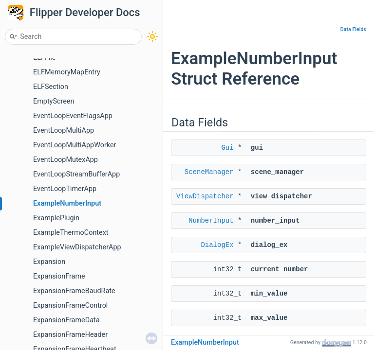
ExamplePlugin (56, 218)
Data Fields (353, 29)
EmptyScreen (53, 101)
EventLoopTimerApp (64, 189)
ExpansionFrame (59, 276)
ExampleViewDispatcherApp (77, 247)
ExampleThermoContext (71, 232)
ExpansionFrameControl (70, 305)
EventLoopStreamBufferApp (76, 174)
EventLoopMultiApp (63, 130)
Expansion (49, 262)
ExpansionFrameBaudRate (74, 291)
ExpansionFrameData (66, 320)
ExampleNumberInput (67, 203)
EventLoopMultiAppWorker (74, 145)
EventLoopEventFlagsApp (72, 116)
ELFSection (50, 87)
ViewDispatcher (205, 196)
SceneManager (209, 172)
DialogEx (217, 245)
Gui (227, 148)
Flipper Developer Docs (85, 12)
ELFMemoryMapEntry (66, 72)
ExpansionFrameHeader (70, 335)
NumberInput (210, 221)
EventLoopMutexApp (65, 160)
